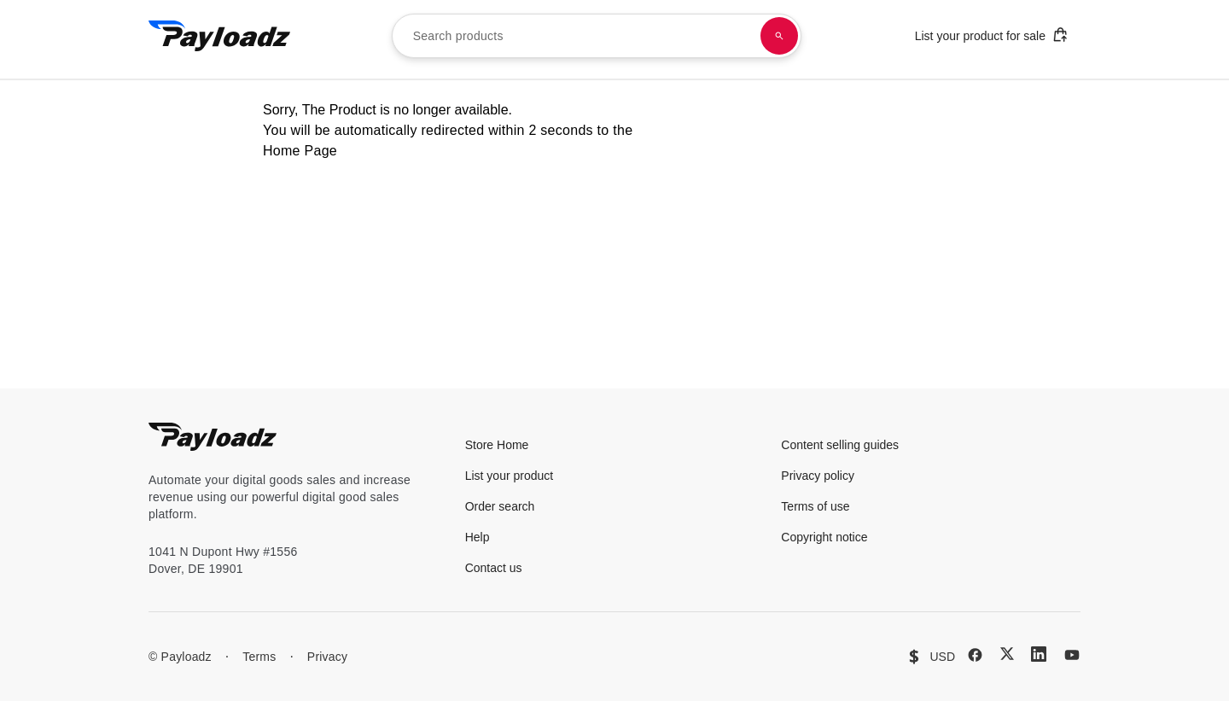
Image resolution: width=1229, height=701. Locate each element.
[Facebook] (975, 654)
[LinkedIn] (1038, 654)
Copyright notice (824, 537)
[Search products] (779, 36)
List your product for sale (992, 34)
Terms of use (815, 506)
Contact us (493, 568)
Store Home (497, 445)
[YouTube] (1071, 654)
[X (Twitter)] (1007, 653)
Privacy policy (817, 475)
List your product (509, 475)
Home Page (300, 150)
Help (477, 537)
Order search (500, 506)
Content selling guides (840, 445)
